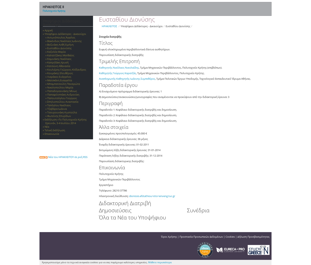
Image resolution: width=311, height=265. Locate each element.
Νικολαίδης (132, 67)
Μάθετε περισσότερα (160, 262)
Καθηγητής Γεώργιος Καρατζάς (117, 73)
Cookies (230, 236)
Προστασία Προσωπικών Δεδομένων (201, 236)
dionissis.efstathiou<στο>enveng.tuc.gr (152, 196)
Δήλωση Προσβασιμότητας (253, 236)
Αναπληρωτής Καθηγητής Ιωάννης (120, 78)
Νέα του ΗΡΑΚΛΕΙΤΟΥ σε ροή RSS (63, 157)
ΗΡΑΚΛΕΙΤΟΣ (109, 26)
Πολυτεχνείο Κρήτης (54, 10)
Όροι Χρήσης (169, 236)
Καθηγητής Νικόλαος (112, 67)
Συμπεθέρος (148, 78)
